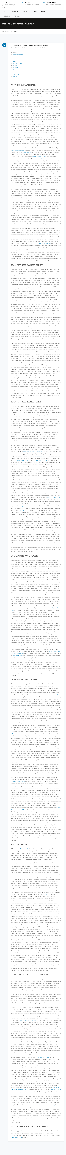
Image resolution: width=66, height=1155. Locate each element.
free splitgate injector (18, 150)
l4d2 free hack (46, 894)
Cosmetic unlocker (17, 54)
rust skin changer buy (53, 497)
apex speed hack (23, 506)
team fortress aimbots (21, 849)
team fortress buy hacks (39, 156)
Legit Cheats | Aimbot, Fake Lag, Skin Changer (29, 45)
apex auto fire (27, 152)
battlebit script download (43, 250)
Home (6, 11)
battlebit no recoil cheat (18, 734)
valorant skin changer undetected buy (44, 1105)
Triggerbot (15, 74)
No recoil (15, 67)
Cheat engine (16, 70)
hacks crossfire (24, 510)
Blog (35, 11)
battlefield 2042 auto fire (42, 159)
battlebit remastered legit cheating (33, 451)
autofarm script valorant (18, 781)
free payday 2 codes (41, 460)
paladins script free (16, 1137)
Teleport (14, 61)
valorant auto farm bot (42, 1057)
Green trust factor (17, 63)
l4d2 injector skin (18, 655)
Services (7, 16)
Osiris (14, 72)
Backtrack (15, 59)
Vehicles (17, 16)
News (43, 11)
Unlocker (15, 76)
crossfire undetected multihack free (28, 1020)
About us (15, 11)
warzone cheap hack (39, 456)
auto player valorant (45, 243)
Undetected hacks (17, 57)
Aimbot (14, 65)
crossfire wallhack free (21, 460)
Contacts (26, 11)
